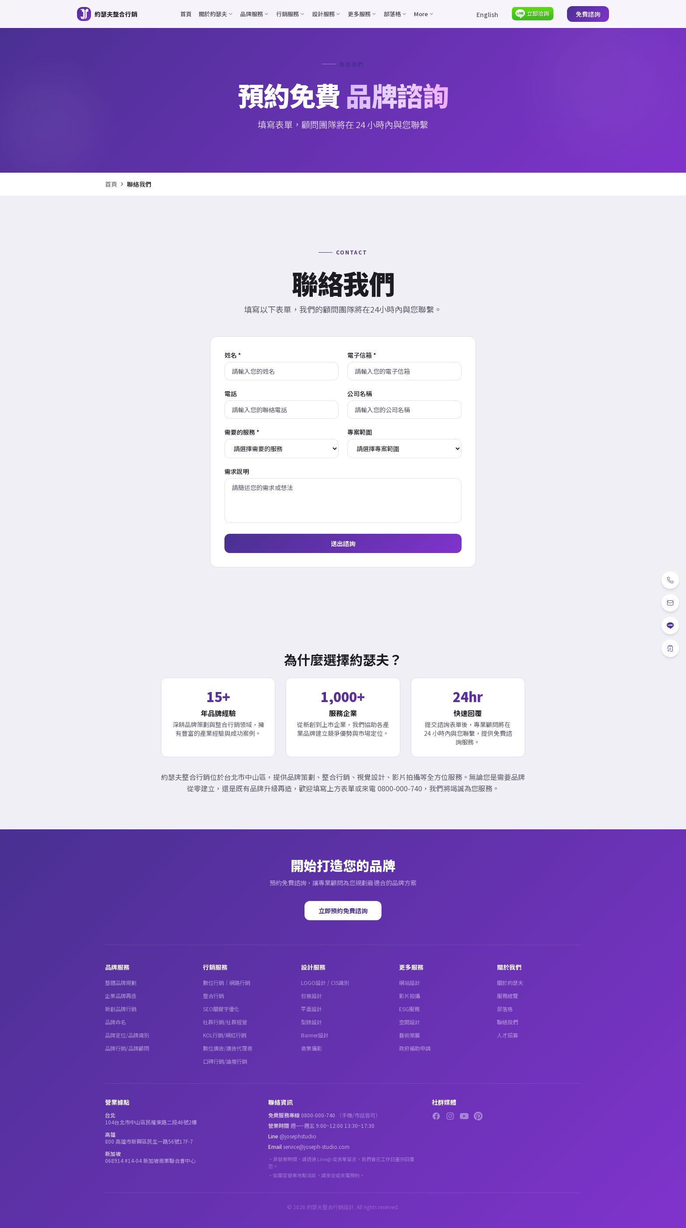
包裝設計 (311, 995)
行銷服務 (290, 14)
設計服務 (326, 14)
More (424, 14)
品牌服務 (254, 14)
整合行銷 (213, 995)
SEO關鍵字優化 (221, 1008)
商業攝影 (311, 1048)
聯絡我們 (507, 1022)
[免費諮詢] (670, 648)
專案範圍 (359, 432)
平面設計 (311, 1008)
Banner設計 (315, 1035)
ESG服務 (409, 1008)
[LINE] (670, 625)
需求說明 (236, 471)
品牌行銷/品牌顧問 (127, 1048)
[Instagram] (450, 1116)
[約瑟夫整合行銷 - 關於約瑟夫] (107, 14)
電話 (230, 393)
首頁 (186, 14)
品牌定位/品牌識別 (127, 1035)
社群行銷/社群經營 (225, 1022)
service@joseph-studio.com (316, 1146)
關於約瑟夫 (216, 14)
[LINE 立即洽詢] (533, 14)
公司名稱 (359, 393)
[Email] (670, 603)
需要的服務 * (241, 432)
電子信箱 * (361, 355)
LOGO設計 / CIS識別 (325, 982)
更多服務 (362, 14)
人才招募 (507, 1035)
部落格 (395, 14)
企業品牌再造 (120, 995)
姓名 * (232, 355)
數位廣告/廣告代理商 (227, 1048)
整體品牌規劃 (120, 982)
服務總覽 (507, 995)
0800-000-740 (318, 1115)
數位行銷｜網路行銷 (226, 982)
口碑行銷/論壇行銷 (225, 1061)
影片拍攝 (409, 995)
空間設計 (409, 1022)
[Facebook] (436, 1116)
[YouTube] (464, 1116)
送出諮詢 (343, 543)
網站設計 (409, 982)
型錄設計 (311, 1022)
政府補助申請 (414, 1048)
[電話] (670, 580)
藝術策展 (409, 1035)
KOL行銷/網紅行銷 (224, 1035)
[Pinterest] (478, 1116)
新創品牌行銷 (120, 1008)
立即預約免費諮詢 (343, 910)
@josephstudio (298, 1136)
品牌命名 (115, 1022)
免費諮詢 (588, 14)
